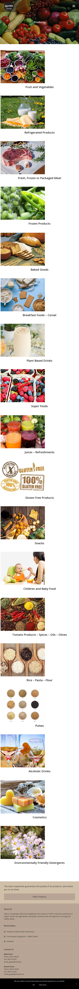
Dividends (10, 941)
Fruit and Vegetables (39, 87)
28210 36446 (14, 969)
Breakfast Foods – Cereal (39, 315)
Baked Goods (39, 270)
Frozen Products (39, 223)
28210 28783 (14, 957)
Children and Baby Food (39, 589)
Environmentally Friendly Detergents (40, 863)
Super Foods (39, 406)
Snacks (39, 543)
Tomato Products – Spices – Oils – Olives (39, 635)
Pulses (39, 726)
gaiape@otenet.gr (15, 962)
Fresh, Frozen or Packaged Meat (39, 178)
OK (34, 985)
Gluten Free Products (39, 498)
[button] (74, 6)
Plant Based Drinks (39, 361)
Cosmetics (40, 817)
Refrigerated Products (39, 132)
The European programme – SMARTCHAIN (22, 936)
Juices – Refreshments (39, 452)
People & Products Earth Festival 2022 (20, 932)
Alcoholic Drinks (39, 771)
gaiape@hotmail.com (16, 974)
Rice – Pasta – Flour (40, 680)
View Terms (42, 985)
